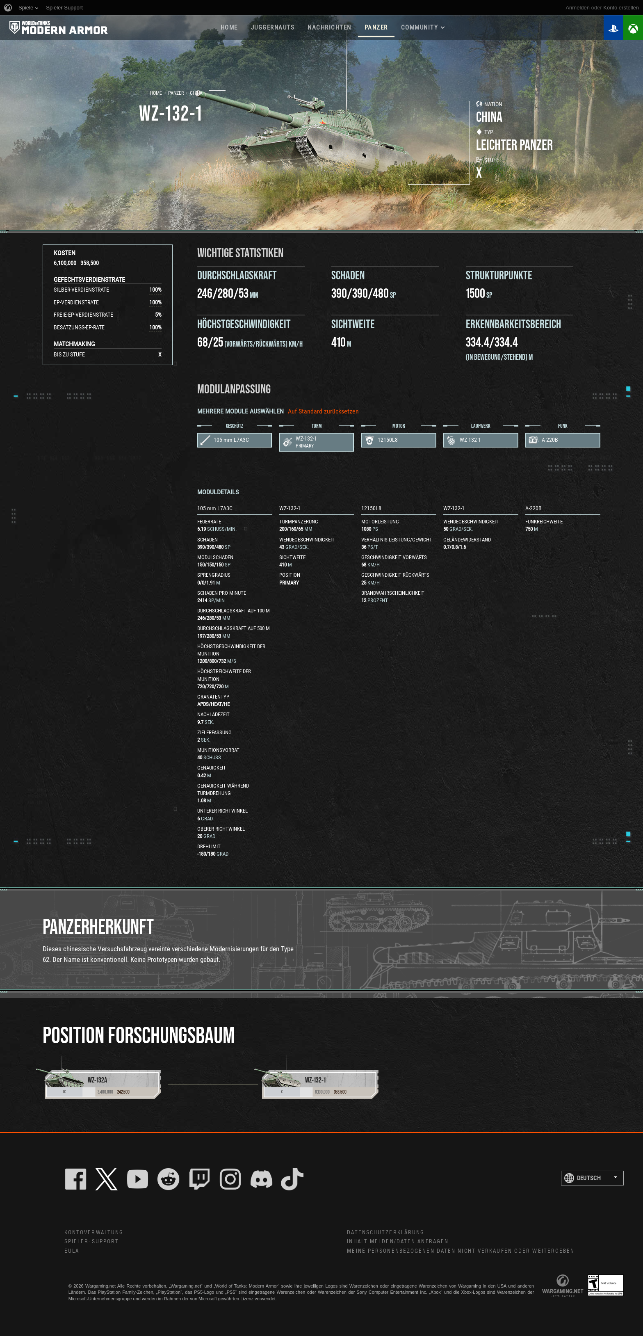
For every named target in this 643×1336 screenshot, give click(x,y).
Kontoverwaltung (94, 1233)
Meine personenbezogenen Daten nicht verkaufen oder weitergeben (461, 1251)
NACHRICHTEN (329, 27)
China (196, 93)
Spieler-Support (91, 1242)
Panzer (176, 93)
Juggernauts (273, 27)
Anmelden (577, 8)
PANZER (376, 27)
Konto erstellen (621, 8)
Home (156, 93)
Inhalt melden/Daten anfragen (398, 1242)
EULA (71, 1251)
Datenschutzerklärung (385, 1233)
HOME (229, 27)
